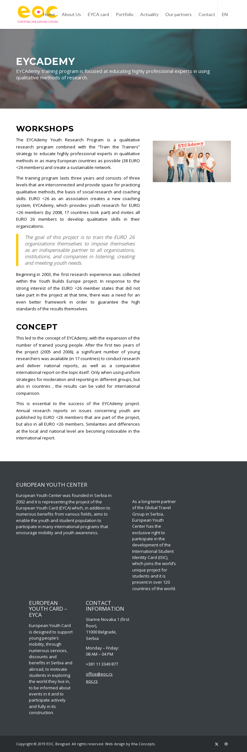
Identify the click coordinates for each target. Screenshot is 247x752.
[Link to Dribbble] (226, 744)
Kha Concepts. (143, 743)
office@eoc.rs (99, 674)
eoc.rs (92, 681)
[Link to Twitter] (216, 744)
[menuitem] (49, 14)
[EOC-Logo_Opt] (38, 14)
